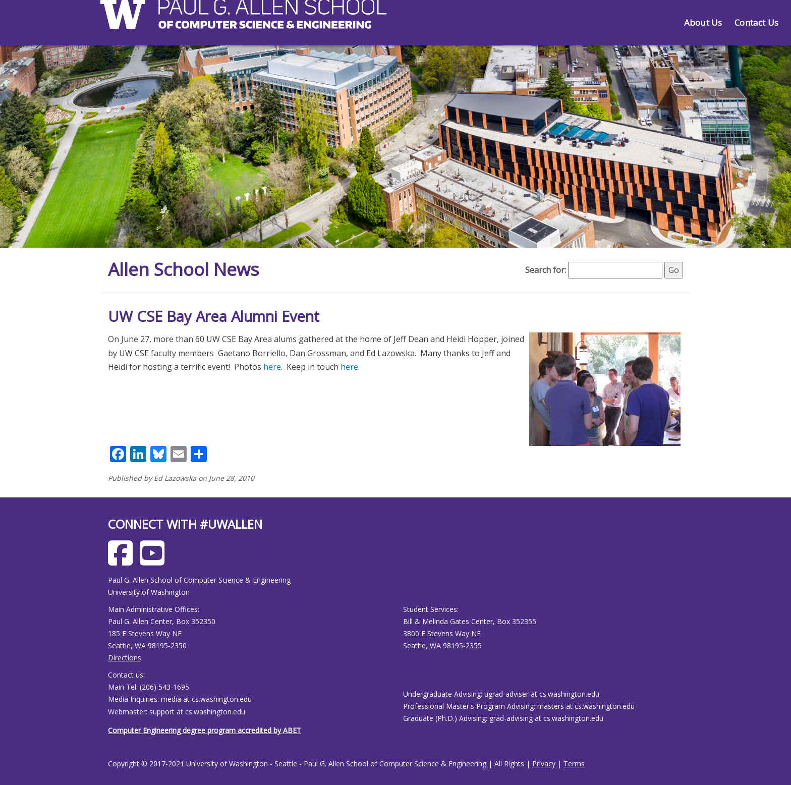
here (272, 366)
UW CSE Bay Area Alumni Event (213, 316)
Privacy (543, 763)
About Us (703, 22)
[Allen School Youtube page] (155, 561)
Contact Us (756, 22)
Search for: (545, 269)
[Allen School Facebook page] (123, 561)
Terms (574, 763)
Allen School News (185, 269)
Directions (124, 657)
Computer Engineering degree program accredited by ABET (204, 730)
